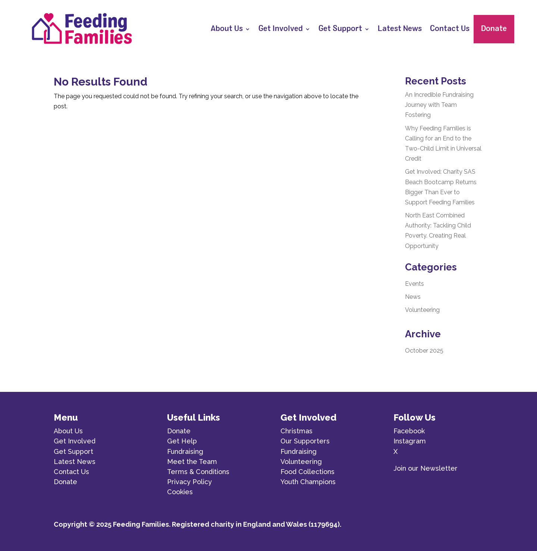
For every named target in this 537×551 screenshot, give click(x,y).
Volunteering (422, 309)
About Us (227, 29)
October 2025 (424, 350)
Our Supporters (305, 441)
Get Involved (280, 29)
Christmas (296, 431)
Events (414, 283)
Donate (494, 29)
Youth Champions (308, 482)
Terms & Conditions (198, 472)
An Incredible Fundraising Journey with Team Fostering (439, 104)
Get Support (340, 29)
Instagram (409, 441)
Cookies (180, 492)
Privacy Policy (189, 482)
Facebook (409, 431)
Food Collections (307, 472)
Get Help (182, 441)
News (413, 296)
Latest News (400, 29)
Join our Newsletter (425, 468)
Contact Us (450, 29)
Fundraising (185, 451)
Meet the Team (192, 461)
